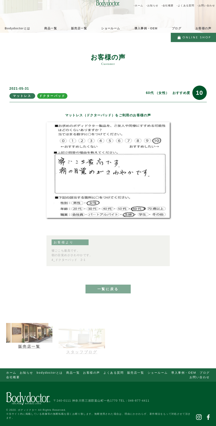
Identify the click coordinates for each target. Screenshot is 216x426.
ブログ (176, 28)
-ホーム (138, 5)
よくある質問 (113, 372)
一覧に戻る (108, 293)
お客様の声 (203, 28)
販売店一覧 (79, 28)
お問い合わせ (199, 377)
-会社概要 (167, 5)
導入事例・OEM (146, 28)
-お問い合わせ (206, 5)
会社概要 (13, 377)
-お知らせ (152, 5)
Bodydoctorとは (17, 28)
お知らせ (26, 372)
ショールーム (110, 28)
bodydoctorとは (50, 372)
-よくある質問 (185, 5)
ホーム (11, 372)
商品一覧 (50, 28)
